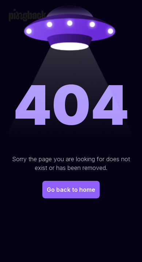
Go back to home (71, 189)
